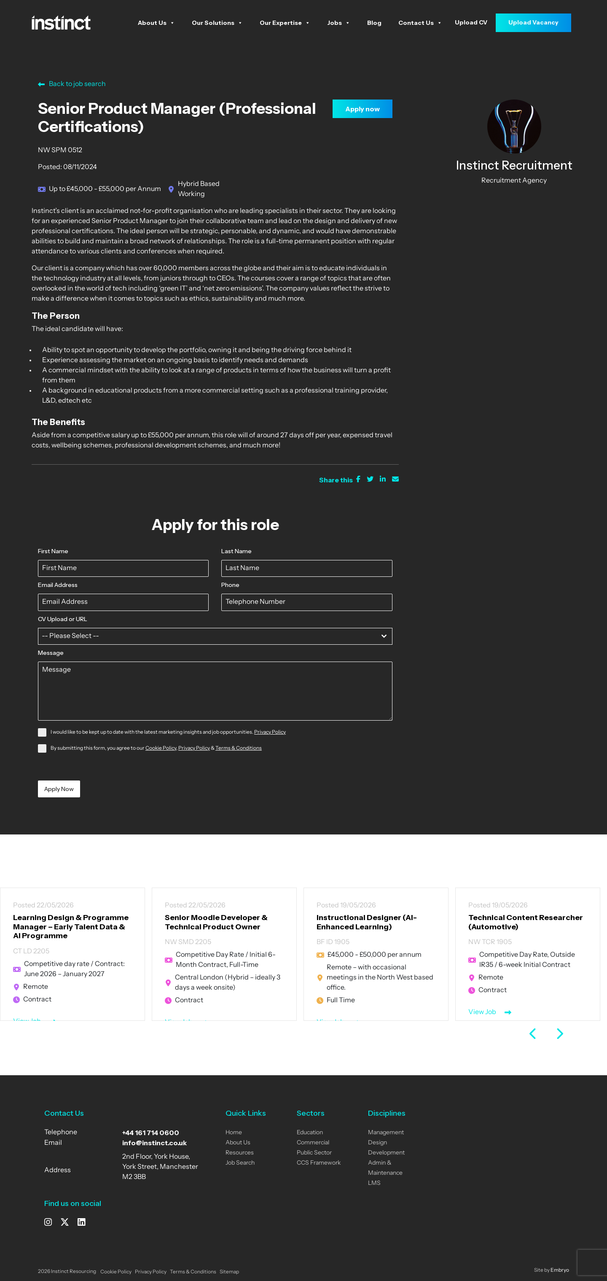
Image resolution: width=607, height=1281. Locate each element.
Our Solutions (217, 22)
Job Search (240, 1163)
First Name (53, 551)
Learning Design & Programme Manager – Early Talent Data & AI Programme (71, 926)
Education (310, 1133)
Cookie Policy (160, 748)
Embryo (560, 1270)
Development (386, 1153)
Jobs (338, 22)
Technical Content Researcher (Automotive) (525, 922)
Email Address (58, 585)
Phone (230, 585)
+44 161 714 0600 (150, 1132)
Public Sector (314, 1153)
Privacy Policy (270, 732)
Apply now (362, 109)
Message (51, 653)
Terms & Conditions (238, 748)
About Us (156, 22)
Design (377, 1143)
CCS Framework (319, 1163)
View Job (482, 1012)
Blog (374, 23)
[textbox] (207, 636)
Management (386, 1133)
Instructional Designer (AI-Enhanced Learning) (367, 922)
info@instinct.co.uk (154, 1142)
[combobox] (215, 636)
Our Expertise (285, 22)
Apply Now (59, 789)
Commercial (313, 1143)
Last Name (236, 551)
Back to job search (72, 84)
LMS (374, 1183)
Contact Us (420, 22)
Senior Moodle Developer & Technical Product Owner (216, 922)
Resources (240, 1153)
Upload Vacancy (533, 22)
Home (234, 1133)
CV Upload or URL (62, 619)
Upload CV (471, 22)
